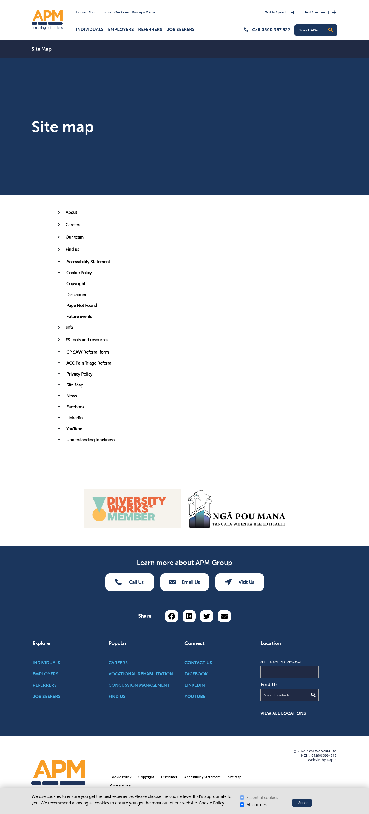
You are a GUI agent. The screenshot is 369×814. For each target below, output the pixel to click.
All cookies (256, 804)
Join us (106, 12)
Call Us (129, 581)
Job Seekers (181, 29)
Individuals (90, 29)
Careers (73, 224)
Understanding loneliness (90, 439)
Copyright (75, 283)
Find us (72, 249)
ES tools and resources (87, 339)
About (93, 12)
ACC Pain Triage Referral (89, 363)
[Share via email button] (224, 616)
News (71, 396)
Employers (121, 29)
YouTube (74, 428)
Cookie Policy (79, 272)
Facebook (75, 406)
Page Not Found (81, 305)
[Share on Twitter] (206, 616)
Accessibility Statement (88, 261)
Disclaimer (76, 294)
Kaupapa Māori (143, 12)
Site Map (74, 385)
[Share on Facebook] (171, 616)
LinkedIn (74, 417)
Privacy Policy (79, 374)
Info (69, 327)
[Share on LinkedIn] (189, 616)
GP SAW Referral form (87, 352)
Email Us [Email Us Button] (184, 581)
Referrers (150, 29)
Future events (79, 316)
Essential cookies (262, 797)
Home (81, 12)
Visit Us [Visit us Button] (239, 581)
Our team (121, 12)
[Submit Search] (313, 695)
